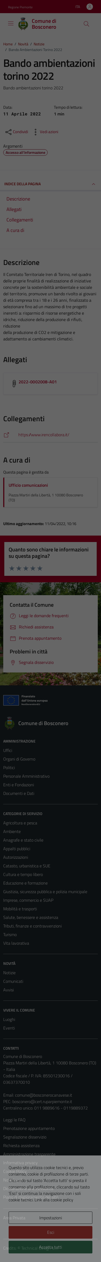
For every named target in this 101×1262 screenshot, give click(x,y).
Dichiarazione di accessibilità (28, 1188)
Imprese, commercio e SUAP (28, 900)
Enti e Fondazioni (18, 784)
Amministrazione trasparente (29, 1154)
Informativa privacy (20, 1162)
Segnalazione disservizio (24, 1137)
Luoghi (9, 1019)
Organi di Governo (19, 759)
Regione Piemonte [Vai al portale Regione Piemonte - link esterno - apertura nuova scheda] (20, 7)
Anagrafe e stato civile (23, 840)
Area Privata (14, 1217)
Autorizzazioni (15, 857)
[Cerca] (86, 23)
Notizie (9, 972)
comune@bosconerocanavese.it (43, 1095)
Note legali (13, 1180)
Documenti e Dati (18, 793)
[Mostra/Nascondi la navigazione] (11, 23)
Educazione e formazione (25, 883)
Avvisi (8, 990)
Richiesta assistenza (21, 1145)
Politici (9, 767)
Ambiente (12, 831)
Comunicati (13, 981)
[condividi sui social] (16, 132)
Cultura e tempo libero (23, 874)
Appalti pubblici (16, 848)
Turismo (10, 934)
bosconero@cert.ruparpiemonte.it (42, 1101)
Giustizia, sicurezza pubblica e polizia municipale (45, 891)
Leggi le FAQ (14, 1119)
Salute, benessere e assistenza (30, 917)
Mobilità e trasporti (20, 908)
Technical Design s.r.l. (39, 1248)
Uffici (7, 750)
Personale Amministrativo (26, 776)
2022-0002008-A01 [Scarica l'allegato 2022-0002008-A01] (38, 382)
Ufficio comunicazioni (28, 485)
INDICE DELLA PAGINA (50, 184)
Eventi (9, 1028)
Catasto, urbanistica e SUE (26, 866)
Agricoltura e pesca (20, 823)
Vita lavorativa (16, 943)
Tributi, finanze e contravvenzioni (32, 926)
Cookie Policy (15, 1171)
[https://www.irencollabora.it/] (50, 434)
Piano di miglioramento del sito (30, 1197)
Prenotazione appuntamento (29, 1128)
